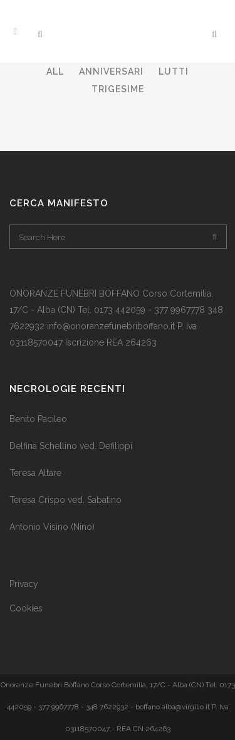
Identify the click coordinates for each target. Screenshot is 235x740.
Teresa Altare (35, 473)
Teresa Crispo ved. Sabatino (65, 500)
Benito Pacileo (38, 419)
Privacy (23, 584)
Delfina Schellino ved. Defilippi (70, 446)
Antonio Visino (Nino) (52, 527)
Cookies (26, 608)
